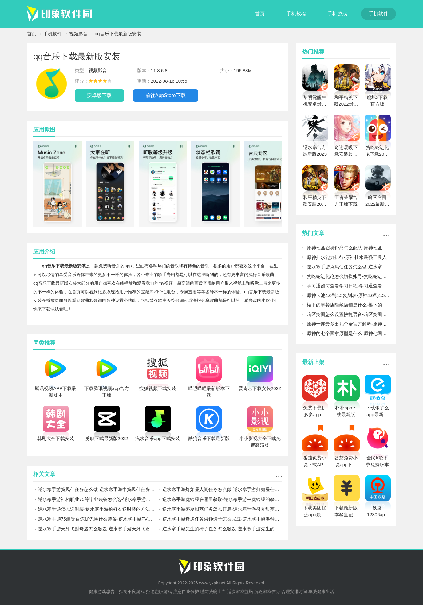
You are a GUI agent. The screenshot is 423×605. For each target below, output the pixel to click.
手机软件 (378, 13)
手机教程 (296, 13)
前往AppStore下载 (165, 95)
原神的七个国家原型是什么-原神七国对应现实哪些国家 (348, 333)
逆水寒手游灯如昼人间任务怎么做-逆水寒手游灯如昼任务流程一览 (222, 489)
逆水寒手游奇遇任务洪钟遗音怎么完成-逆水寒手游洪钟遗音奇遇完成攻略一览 (222, 518)
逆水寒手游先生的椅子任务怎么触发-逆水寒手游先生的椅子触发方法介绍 (222, 528)
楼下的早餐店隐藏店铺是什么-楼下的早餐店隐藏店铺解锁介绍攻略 (348, 304)
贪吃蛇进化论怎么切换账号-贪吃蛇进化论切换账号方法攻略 (348, 276)
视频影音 (78, 33)
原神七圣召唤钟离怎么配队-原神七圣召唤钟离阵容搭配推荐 (348, 247)
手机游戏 (337, 13)
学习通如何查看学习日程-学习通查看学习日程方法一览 (348, 285)
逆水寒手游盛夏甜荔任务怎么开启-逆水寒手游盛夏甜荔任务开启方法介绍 (222, 509)
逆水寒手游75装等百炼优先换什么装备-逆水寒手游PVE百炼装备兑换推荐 (98, 518)
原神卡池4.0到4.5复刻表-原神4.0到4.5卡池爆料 (348, 295)
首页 (260, 13)
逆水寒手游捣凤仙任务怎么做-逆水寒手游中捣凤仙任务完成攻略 (98, 489)
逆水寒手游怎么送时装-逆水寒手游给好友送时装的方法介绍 (98, 509)
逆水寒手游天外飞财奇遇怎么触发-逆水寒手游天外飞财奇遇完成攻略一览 (98, 528)
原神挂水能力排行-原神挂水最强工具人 (347, 257)
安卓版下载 (99, 95)
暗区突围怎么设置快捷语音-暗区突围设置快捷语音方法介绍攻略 (348, 314)
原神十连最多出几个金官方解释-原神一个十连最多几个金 (348, 323)
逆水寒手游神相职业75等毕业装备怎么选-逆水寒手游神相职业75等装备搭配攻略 (98, 499)
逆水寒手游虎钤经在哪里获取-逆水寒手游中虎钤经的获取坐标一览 (222, 499)
